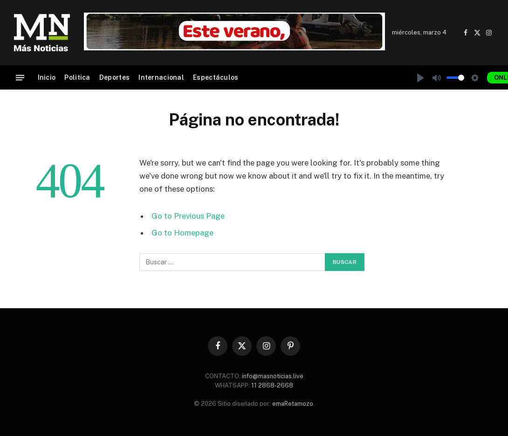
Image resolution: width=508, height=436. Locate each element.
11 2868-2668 (271, 385)
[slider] (455, 77)
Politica (77, 77)
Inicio (47, 77)
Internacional (161, 77)
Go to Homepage (182, 232)
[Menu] (20, 77)
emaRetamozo (292, 403)
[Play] (420, 78)
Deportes (114, 77)
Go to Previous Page (188, 216)
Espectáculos (215, 77)
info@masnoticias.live (272, 376)
